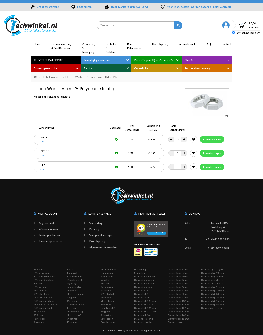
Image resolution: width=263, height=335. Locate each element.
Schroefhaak (107, 315)
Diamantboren (141, 290)
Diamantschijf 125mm (212, 290)
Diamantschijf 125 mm (145, 308)
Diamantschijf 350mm (212, 301)
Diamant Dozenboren (212, 283)
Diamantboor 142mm (179, 315)
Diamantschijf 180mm (212, 272)
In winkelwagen (212, 139)
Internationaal (187, 44)
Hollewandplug (75, 311)
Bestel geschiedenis (50, 235)
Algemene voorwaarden (103, 247)
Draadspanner (108, 322)
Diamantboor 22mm (178, 269)
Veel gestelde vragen (101, 235)
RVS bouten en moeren (46, 304)
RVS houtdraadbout (44, 279)
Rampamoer (107, 272)
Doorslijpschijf (74, 279)
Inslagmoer (106, 297)
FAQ (208, 44)
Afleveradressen (48, 229)
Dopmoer (72, 290)
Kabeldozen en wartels (56, 76)
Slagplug (105, 279)
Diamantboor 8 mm (144, 283)
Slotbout (38, 283)
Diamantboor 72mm (178, 290)
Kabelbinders (108, 276)
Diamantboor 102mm (179, 301)
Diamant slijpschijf (143, 318)
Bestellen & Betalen (111, 48)
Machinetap (140, 269)
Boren (70, 269)
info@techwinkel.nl (218, 247)
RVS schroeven (42, 272)
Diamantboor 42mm (178, 279)
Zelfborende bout (43, 308)
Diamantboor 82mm (178, 294)
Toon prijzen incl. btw (246, 32)
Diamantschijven (142, 315)
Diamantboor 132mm (179, 311)
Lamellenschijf (108, 308)
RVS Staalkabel (108, 294)
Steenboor (39, 322)
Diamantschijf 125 (143, 304)
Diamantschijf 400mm (212, 304)
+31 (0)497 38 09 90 (217, 239)
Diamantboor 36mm (178, 276)
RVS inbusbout (41, 294)
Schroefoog (107, 318)
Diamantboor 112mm (179, 304)
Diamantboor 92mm (178, 297)
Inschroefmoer (108, 269)
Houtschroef (74, 315)
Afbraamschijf (74, 286)
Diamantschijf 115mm (212, 286)
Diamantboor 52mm (178, 283)
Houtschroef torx (43, 297)
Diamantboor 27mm (178, 272)
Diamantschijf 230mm (212, 294)
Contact (226, 44)
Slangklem (139, 272)
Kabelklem (106, 304)
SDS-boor (39, 315)
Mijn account (46, 223)
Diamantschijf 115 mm (145, 301)
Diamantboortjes (143, 286)
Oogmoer (72, 301)
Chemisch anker (75, 304)
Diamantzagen (175, 322)
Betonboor (39, 311)
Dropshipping (160, 44)
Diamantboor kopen (144, 276)
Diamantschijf (141, 294)
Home (37, 44)
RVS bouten (40, 269)
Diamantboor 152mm (179, 318)
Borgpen (105, 311)
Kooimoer (72, 322)
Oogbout (72, 297)
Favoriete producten (50, 241)
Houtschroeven (75, 294)
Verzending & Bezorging (88, 48)
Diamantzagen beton (212, 308)
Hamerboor (39, 318)
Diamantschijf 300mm (212, 297)
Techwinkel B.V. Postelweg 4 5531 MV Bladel (220, 227)
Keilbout (105, 283)
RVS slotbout (41, 286)
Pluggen (71, 308)
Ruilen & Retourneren (134, 46)
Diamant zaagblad (143, 322)
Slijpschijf (72, 283)
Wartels (79, 76)
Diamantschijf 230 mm (145, 311)
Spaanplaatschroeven (45, 276)
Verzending (95, 223)
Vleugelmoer (107, 301)
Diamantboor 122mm (179, 308)
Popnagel (72, 272)
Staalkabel (106, 290)
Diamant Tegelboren (212, 276)
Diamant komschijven (212, 279)
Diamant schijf (141, 297)
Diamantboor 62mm (178, 286)
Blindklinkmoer (74, 276)
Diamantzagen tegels (212, 269)
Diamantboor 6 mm (144, 279)
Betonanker (107, 286)
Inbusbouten (40, 290)
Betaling (94, 229)
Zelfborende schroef (44, 301)
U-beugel (72, 318)
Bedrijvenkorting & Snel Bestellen (61, 46)
